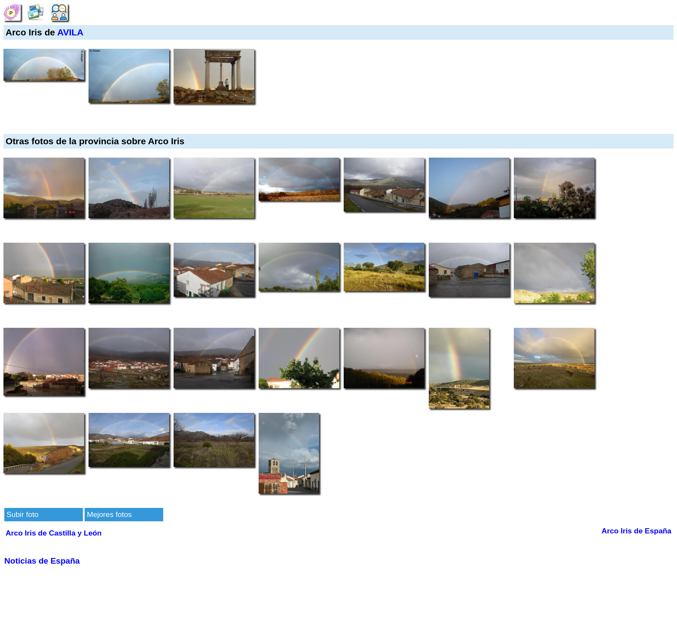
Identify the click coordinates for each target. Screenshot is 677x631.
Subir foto (22, 514)
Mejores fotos (109, 514)
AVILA (70, 32)
